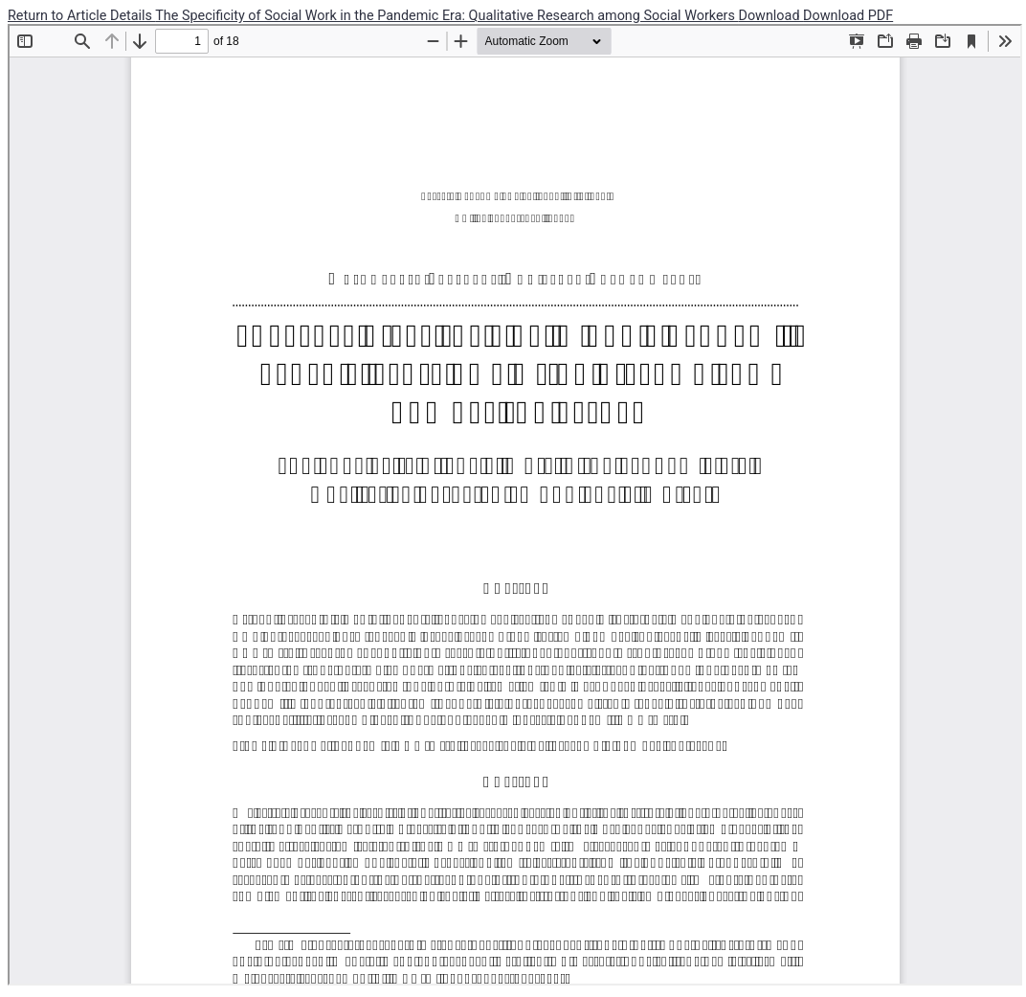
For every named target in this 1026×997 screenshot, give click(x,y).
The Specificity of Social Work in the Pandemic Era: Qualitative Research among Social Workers (446, 16)
